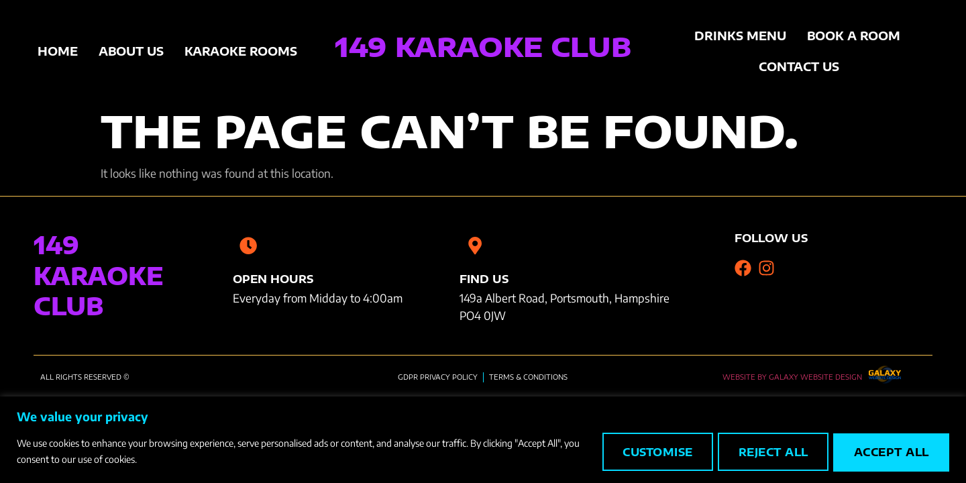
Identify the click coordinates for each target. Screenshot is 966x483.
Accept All (890, 452)
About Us (131, 51)
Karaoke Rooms (240, 51)
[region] (483, 439)
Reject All (768, 452)
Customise (650, 452)
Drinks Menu (740, 35)
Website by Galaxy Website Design (792, 376)
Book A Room (853, 35)
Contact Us (799, 66)
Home (58, 51)
